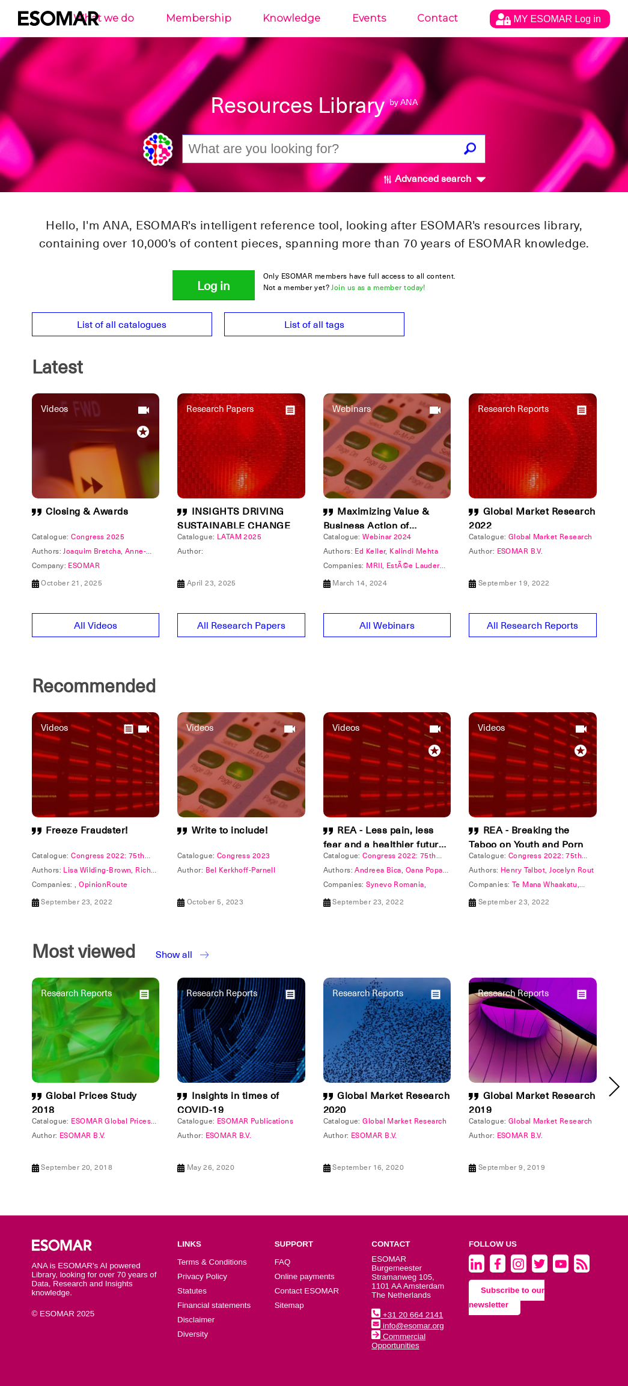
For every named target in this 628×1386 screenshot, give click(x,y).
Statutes (192, 1290)
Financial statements (214, 1305)
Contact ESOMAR (307, 1290)
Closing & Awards (87, 512)
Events (369, 18)
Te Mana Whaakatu (545, 884)
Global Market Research (550, 537)
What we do (103, 18)
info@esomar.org (407, 1325)
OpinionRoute (103, 884)
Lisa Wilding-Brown (97, 870)
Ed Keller (370, 551)
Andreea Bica (378, 870)
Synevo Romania (395, 884)
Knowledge (291, 18)
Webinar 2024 (386, 537)
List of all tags (314, 325)
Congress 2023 (243, 856)
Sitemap (289, 1305)
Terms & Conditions (212, 1261)
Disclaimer (196, 1319)
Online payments (305, 1276)
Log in (213, 286)
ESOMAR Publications (255, 1121)
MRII (374, 565)
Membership (198, 18)
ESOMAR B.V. (520, 551)
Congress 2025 (97, 537)
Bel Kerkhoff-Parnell (241, 870)
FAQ (283, 1261)
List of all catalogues (121, 325)
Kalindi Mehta (413, 551)
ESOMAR (84, 565)
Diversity (192, 1334)
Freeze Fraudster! (87, 831)
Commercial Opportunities (398, 1341)
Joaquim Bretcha (92, 551)
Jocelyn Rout (571, 870)
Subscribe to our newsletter (506, 1297)
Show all (174, 955)
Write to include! (230, 831)
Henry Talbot (523, 870)
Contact (437, 18)
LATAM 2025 (239, 537)
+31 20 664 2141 (407, 1314)
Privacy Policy (202, 1276)
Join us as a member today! (378, 287)
